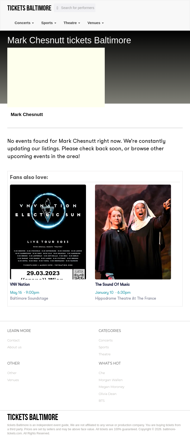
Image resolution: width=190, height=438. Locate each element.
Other (12, 373)
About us (14, 347)
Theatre (72, 23)
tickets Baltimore (32, 416)
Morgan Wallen (111, 380)
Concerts (24, 23)
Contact (13, 340)
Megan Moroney (111, 387)
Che (102, 373)
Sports (48, 23)
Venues (95, 23)
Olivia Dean (108, 394)
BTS (102, 400)
